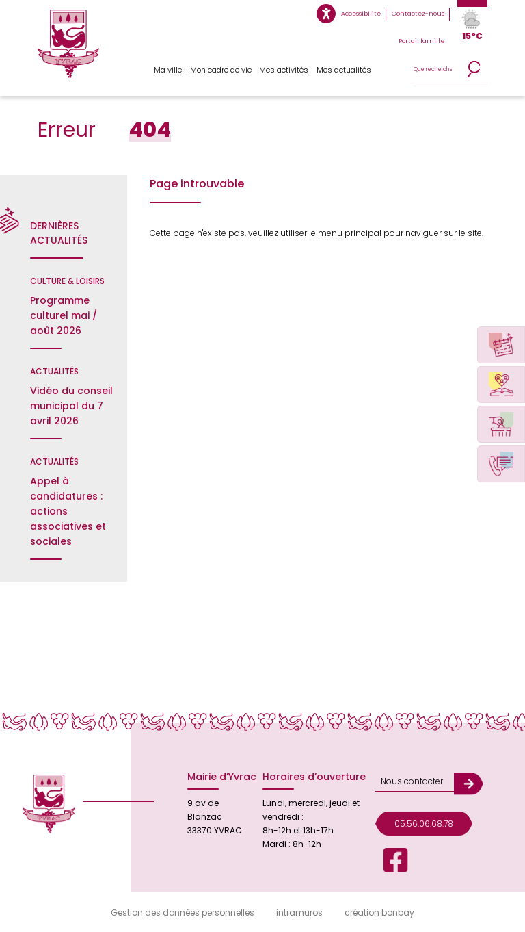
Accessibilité (361, 14)
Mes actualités (344, 69)
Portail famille (421, 41)
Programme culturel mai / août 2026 (63, 315)
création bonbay (379, 912)
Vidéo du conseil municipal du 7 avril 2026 (71, 406)
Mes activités (283, 69)
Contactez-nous (418, 14)
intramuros (299, 912)
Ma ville (168, 69)
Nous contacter (412, 781)
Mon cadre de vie (221, 69)
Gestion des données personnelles (182, 912)
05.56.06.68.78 (423, 823)
